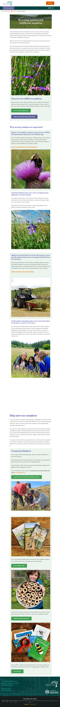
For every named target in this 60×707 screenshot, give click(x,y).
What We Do (13, 11)
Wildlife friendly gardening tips (21, 618)
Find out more (33, 704)
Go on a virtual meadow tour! (21, 110)
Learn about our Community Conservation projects (26, 477)
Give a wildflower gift (19, 565)
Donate (50, 3)
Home (8, 11)
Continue (26, 704)
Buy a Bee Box (17, 671)
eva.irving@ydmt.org (19, 472)
